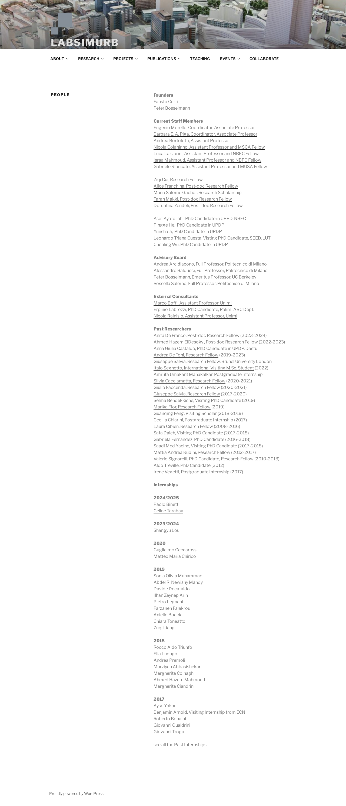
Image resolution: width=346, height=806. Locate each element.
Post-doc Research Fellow (217, 205)
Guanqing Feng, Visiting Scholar (185, 413)
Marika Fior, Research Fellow (182, 406)
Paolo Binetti (166, 504)
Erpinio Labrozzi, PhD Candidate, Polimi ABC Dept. (204, 309)
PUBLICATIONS (164, 58)
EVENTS (230, 58)
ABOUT (59, 58)
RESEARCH (91, 58)
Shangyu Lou (166, 530)
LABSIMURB (85, 42)
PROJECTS (125, 58)
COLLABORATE (264, 58)
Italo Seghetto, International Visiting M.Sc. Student (204, 368)
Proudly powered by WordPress (76, 793)
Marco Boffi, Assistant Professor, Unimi (193, 303)
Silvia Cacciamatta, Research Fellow (189, 381)
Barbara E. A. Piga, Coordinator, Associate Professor (205, 134)
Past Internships (190, 744)
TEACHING (200, 58)
